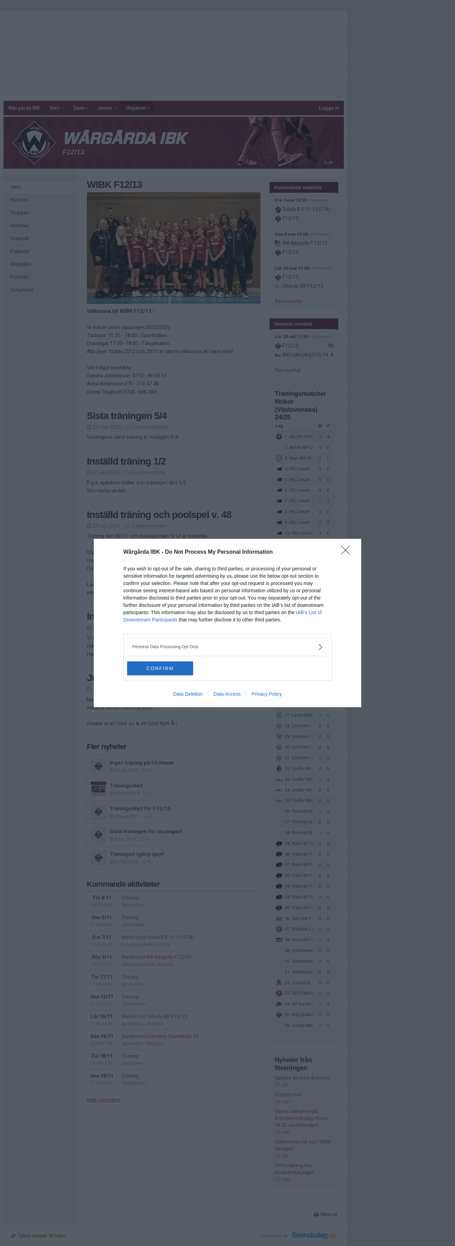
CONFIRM (160, 668)
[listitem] (227, 647)
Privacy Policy (266, 694)
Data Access (227, 694)
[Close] (347, 552)
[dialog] (227, 623)
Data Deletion (188, 694)
